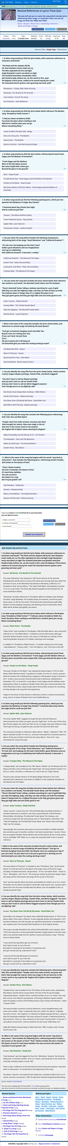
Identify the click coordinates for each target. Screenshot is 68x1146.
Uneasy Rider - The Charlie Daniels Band (19, 305)
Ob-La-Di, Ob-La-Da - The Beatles (16, 135)
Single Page (51, 49)
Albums (38, 1102)
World (43, 1097)
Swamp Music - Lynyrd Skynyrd (16, 314)
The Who (44, 1106)
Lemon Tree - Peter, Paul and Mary (17, 262)
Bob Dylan (45, 1102)
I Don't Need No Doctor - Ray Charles (18, 219)
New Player (57, 1)
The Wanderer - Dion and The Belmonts (19, 439)
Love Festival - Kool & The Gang (16, 97)
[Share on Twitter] (51, 29)
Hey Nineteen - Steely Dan (14, 485)
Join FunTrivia (20, 6)
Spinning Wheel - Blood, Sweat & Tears (19, 362)
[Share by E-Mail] (62, 29)
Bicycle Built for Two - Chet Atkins (16, 357)
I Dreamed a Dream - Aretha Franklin (18, 228)
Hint (64, 82)
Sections (18, 2)
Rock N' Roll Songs (11, 1131)
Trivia (26, 2)
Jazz (54, 1104)
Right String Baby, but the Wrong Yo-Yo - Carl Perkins (24, 435)
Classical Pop (8, 1121)
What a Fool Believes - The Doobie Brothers (20, 493)
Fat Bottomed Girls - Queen (14, 349)
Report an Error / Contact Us (49, 1144)
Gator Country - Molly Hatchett (16, 301)
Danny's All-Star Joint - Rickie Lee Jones (19, 498)
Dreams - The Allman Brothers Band (18, 215)
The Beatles (57, 1099)
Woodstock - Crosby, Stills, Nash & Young (19, 88)
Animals (55, 1097)
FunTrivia (45, 1135)
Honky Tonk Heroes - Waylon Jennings (18, 396)
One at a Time (40, 49)
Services (34, 2)
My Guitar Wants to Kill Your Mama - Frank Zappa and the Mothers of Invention (30, 188)
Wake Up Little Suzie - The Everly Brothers (20, 443)
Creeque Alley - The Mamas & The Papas (19, 271)
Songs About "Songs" (11, 1123)
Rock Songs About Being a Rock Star (16, 1115)
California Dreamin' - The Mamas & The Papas (21, 258)
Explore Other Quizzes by (52, 1119)
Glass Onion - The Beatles (13, 140)
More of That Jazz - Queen (14, 353)
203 (64, 38)
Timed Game (62, 49)
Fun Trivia (7, 2)
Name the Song (46, 1104)
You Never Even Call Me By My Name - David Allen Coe (25, 400)
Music (37, 1097)
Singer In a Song (10, 1129)
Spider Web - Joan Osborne (14, 223)
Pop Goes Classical (10, 1113)
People (48, 1097)
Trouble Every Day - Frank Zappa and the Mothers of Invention (28, 178)
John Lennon (60, 1108)
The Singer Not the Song (12, 1126)
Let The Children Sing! (11, 1102)
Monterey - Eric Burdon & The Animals (18, 93)
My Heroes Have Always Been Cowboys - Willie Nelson (24, 392)
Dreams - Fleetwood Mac (13, 489)
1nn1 (33, 1086)
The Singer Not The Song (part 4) (15, 1110)
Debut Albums (50, 1111)
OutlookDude (6, 38)
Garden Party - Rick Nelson (14, 447)
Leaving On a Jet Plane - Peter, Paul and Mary (21, 266)
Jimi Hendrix (39, 1111)
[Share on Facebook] (39, 29)
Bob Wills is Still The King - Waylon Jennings (20, 404)
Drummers (52, 1106)
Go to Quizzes (52, 1124)
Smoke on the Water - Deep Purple (17, 183)
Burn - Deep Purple (11, 174)
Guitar (42, 1108)
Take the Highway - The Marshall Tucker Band (21, 309)
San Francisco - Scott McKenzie (15, 101)
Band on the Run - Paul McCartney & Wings (20, 144)
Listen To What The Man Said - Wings (18, 131)
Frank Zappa (50, 1108)
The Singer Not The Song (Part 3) (16, 1134)
